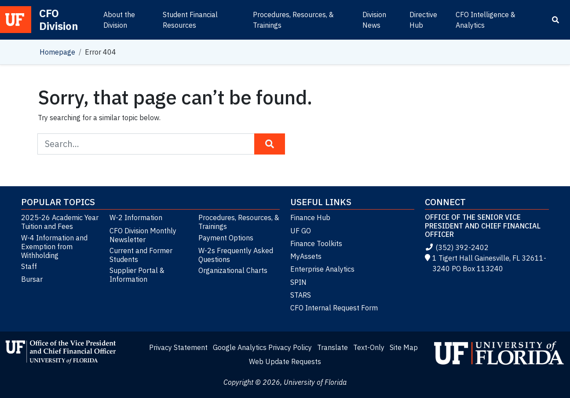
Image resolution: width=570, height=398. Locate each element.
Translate (332, 347)
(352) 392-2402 (457, 247)
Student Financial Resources (190, 19)
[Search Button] (269, 144)
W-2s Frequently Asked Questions (235, 255)
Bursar (32, 279)
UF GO (300, 230)
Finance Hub (310, 217)
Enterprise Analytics (322, 269)
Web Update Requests (285, 361)
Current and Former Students (141, 255)
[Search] (555, 19)
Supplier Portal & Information (137, 275)
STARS (300, 295)
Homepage (57, 52)
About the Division (119, 19)
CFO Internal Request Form (334, 307)
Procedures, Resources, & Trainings (293, 19)
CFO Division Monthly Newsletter (143, 235)
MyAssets (306, 256)
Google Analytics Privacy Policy (262, 347)
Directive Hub (423, 19)
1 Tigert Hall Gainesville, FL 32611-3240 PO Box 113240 (485, 263)
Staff (29, 266)
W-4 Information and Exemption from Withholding (54, 246)
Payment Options (225, 237)
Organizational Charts (232, 270)
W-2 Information (136, 217)
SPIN (298, 282)
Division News (374, 19)
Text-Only (368, 347)
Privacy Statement (178, 347)
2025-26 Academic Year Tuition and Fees (60, 222)
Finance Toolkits (316, 243)
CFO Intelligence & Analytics (485, 19)
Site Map (404, 347)
